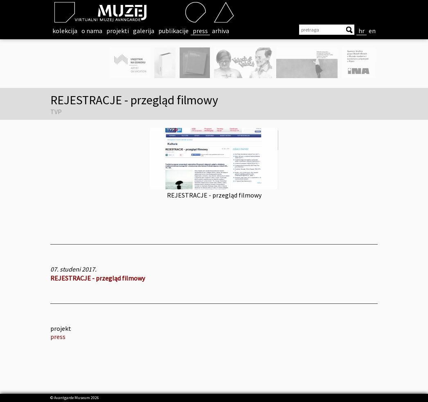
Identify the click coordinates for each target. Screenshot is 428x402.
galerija (143, 31)
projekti (117, 31)
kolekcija (64, 31)
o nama (91, 31)
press (200, 31)
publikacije (173, 31)
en (372, 31)
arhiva (220, 31)
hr (361, 31)
